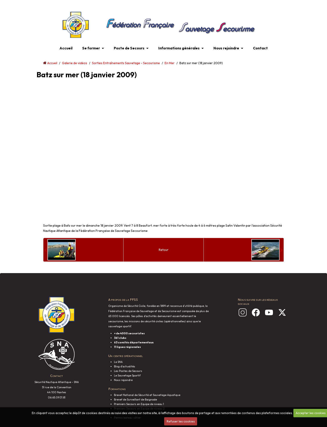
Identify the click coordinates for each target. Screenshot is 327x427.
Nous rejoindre (226, 48)
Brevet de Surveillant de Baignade (135, 399)
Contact (260, 48)
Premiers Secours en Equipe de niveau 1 (139, 404)
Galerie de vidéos (74, 63)
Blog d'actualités (124, 366)
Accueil (65, 48)
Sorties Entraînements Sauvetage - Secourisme (126, 63)
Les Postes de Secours (128, 371)
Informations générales (179, 48)
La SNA (118, 362)
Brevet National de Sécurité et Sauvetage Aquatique (147, 395)
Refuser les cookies (181, 421)
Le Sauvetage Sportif (127, 375)
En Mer (170, 63)
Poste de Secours (129, 48)
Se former (91, 48)
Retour (163, 250)
